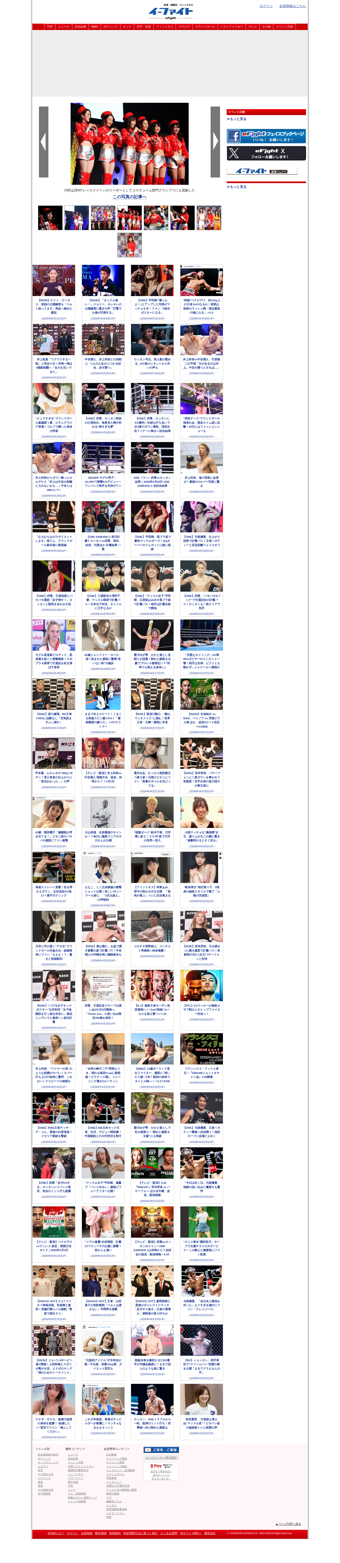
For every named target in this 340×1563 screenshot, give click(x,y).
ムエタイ (43, 1466)
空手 (40, 1470)
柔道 (40, 1482)
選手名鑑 (73, 1482)
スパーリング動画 (116, 1458)
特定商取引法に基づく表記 (140, 1533)
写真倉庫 (111, 1478)
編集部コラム (114, 1501)
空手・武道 (144, 26)
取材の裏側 (112, 1493)
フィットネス (164, 26)
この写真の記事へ (130, 196)
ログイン (266, 6)
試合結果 (80, 26)
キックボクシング (48, 1462)
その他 (266, 26)
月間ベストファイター (81, 1466)
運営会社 (210, 1533)
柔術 (40, 1485)
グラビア (184, 26)
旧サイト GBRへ (190, 1533)
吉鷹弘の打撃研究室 (118, 1485)
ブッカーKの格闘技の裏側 (121, 1489)
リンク (72, 1489)
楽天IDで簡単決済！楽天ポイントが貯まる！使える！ (161, 1471)
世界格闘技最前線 (116, 1509)
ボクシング (110, 26)
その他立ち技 (45, 1474)
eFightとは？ (56, 1533)
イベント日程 (284, 26)
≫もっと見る (236, 119)
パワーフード (75, 1478)
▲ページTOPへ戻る (288, 1524)
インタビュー (114, 1482)
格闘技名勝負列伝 (78, 1470)
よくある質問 (168, 1533)
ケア (108, 1497)
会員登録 (86, 1533)
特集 (108, 1517)
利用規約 (115, 1533)
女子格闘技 (44, 1493)
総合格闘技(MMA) (48, 1454)
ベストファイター (231, 26)
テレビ (252, 26)
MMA (94, 26)
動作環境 (100, 1533)
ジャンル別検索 (77, 1501)
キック (127, 26)
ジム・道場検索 (77, 1493)
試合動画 (111, 1454)
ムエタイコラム (115, 1513)
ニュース (63, 26)
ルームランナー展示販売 (161, 1457)
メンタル (111, 1505)
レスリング (44, 1478)
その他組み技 (45, 1489)
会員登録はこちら (292, 6)
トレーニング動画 (116, 1466)
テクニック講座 (115, 1462)
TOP (50, 26)
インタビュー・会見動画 (120, 1470)
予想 (70, 1485)
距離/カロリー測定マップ (82, 1497)
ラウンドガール (205, 26)
